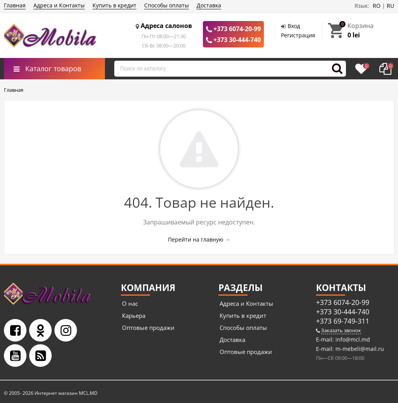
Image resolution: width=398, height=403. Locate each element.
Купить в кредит (114, 5)
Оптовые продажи (148, 327)
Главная (15, 5)
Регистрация (298, 35)
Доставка (209, 5)
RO (377, 5)
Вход (294, 26)
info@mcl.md (352, 339)
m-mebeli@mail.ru (359, 348)
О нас (130, 303)
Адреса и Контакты (59, 5)
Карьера (133, 315)
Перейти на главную (195, 239)
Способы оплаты (166, 5)
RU (390, 5)
